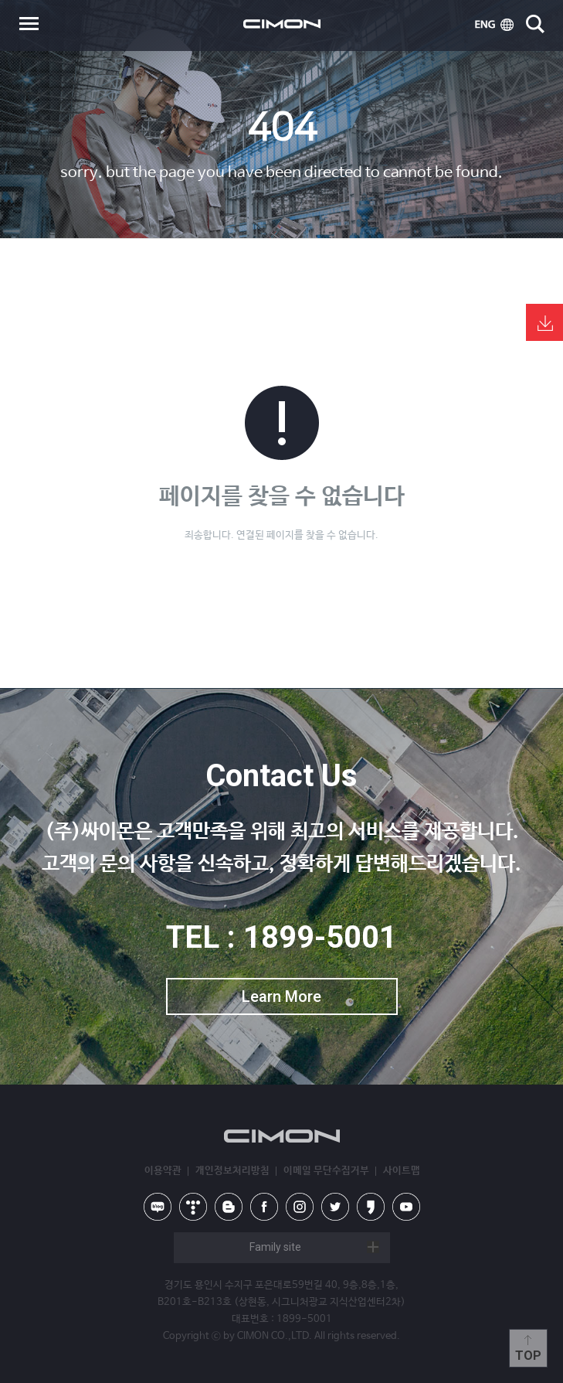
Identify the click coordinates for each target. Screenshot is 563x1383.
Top (528, 1355)
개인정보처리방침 (232, 1171)
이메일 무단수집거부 (326, 1171)
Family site (275, 1247)
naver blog (157, 1207)
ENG (494, 25)
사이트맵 (401, 1171)
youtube (406, 1207)
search (535, 24)
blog (228, 1207)
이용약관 (162, 1171)
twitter (335, 1207)
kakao (371, 1207)
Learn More (281, 996)
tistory (193, 1207)
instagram (300, 1207)
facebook (264, 1207)
